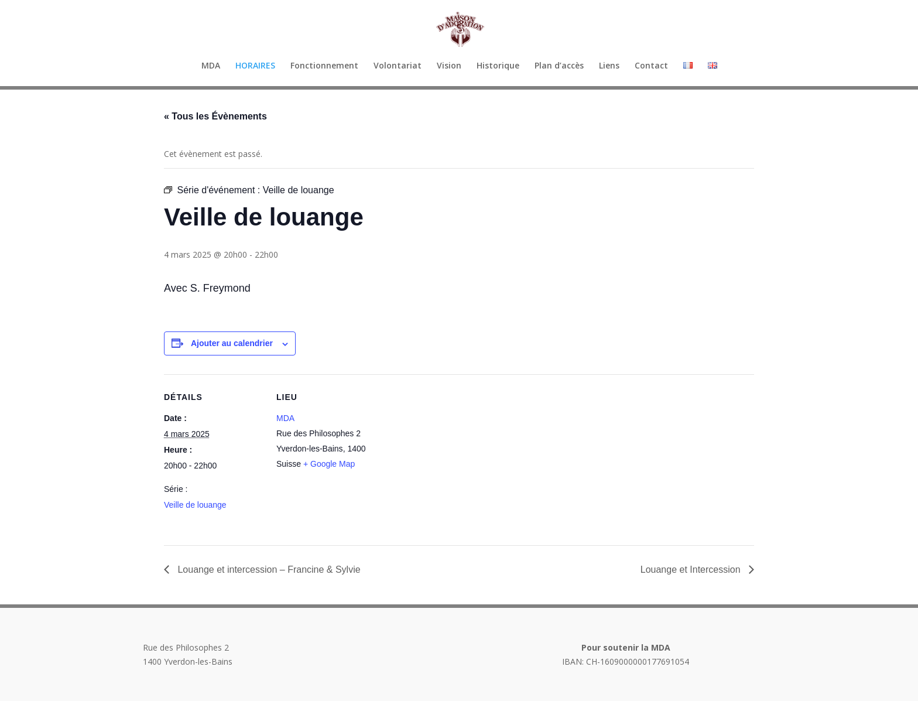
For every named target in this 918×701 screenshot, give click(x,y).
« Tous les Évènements (215, 116)
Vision (449, 66)
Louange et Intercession (691, 570)
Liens (609, 66)
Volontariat (398, 66)
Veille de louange (195, 504)
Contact (651, 66)
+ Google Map (329, 464)
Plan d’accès (559, 66)
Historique (498, 66)
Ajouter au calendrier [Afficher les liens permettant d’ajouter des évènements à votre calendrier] (232, 343)
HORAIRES (255, 66)
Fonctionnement (324, 66)
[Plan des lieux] (450, 455)
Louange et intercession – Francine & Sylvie (268, 570)
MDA (210, 66)
